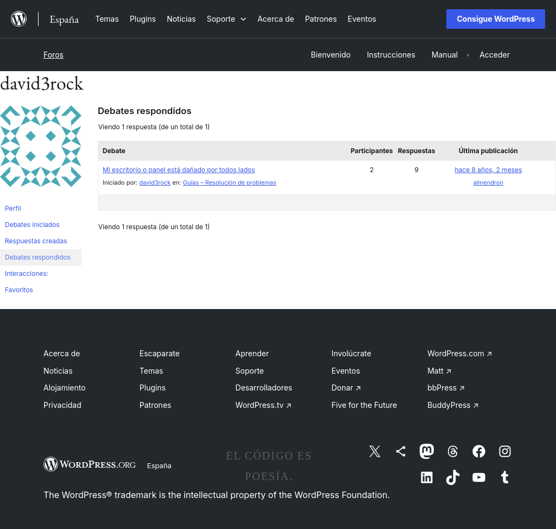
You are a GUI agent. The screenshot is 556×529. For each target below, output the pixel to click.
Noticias (58, 370)
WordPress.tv (264, 405)
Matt (439, 370)
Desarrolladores (264, 387)
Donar (346, 387)
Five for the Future (364, 405)
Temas (151, 370)
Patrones (156, 405)
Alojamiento (64, 387)
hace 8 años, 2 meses (488, 170)
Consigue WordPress (496, 18)
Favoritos (19, 290)
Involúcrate (351, 353)
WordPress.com (459, 353)
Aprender (252, 353)
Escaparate (160, 353)
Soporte (250, 370)
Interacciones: (26, 273)
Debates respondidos (38, 257)
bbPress (446, 387)
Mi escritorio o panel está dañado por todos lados (179, 170)
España (159, 465)
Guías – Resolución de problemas (229, 182)
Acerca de (61, 353)
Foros (53, 54)
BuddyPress (452, 405)
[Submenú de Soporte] (226, 18)
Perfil (13, 208)
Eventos (345, 370)
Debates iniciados (32, 225)
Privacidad (62, 405)
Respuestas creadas (36, 241)
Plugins (153, 387)
